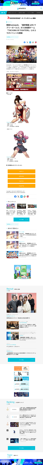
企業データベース (12, 12)
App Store (21, 181)
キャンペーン (9, 22)
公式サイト (21, 171)
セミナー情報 (31, 12)
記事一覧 (3, 12)
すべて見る (21, 219)
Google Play (21, 185)
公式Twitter (21, 176)
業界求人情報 (22, 12)
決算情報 (38, 12)
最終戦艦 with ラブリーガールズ (12, 37)
